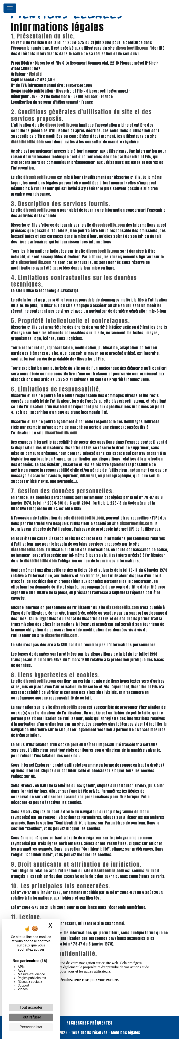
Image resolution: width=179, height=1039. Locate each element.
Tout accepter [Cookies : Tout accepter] (31, 1007)
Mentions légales (125, 1032)
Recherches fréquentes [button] (89, 1023)
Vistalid (35, 74)
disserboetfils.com (132, 48)
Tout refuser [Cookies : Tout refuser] (31, 1017)
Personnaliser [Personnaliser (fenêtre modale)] (31, 1027)
